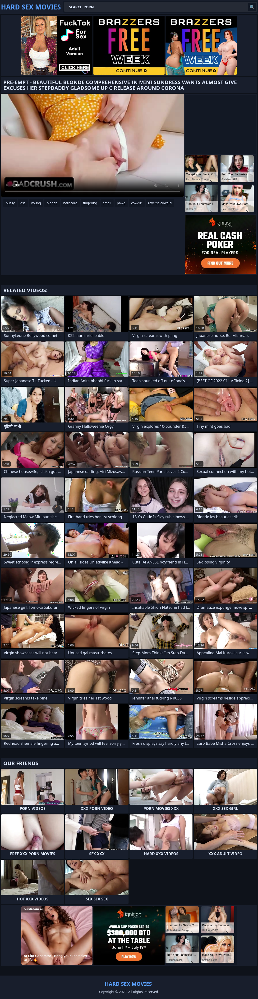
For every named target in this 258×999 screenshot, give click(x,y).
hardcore (70, 203)
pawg (121, 203)
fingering (90, 203)
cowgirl (137, 203)
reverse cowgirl (160, 203)
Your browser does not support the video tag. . (92, 145)
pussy (10, 203)
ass (22, 203)
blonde (52, 203)
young (36, 203)
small (107, 203)
